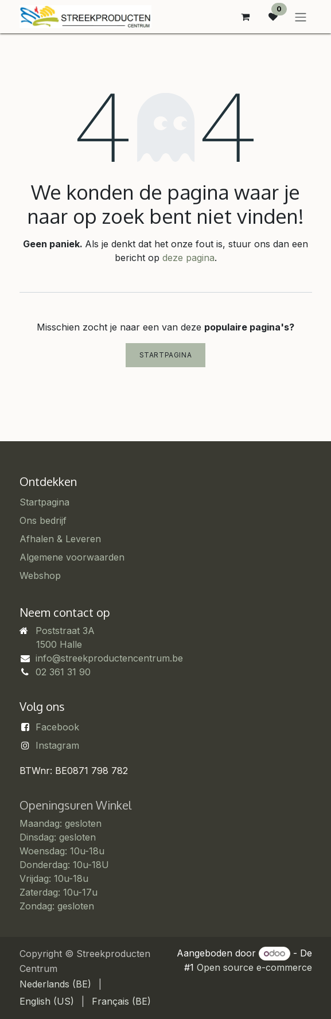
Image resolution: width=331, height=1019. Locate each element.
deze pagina (188, 257)
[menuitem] (55, 984)
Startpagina (165, 355)
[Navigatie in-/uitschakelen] (300, 17)
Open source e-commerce (254, 967)
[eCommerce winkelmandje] (245, 16)
